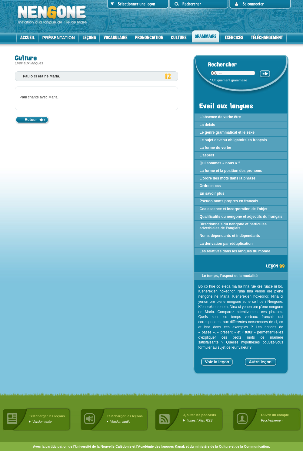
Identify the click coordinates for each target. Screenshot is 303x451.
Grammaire (205, 36)
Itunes (191, 420)
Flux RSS (205, 420)
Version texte (42, 421)
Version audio (120, 421)
